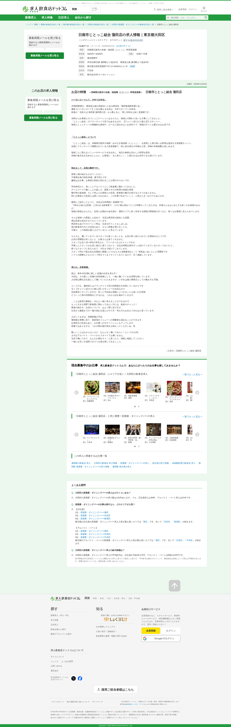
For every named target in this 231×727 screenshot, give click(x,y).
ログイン (171, 630)
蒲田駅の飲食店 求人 (81, 463)
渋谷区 (167, 521)
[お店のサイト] (123, 46)
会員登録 (151, 630)
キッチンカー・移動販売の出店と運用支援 (136, 714)
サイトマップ (97, 702)
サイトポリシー (58, 702)
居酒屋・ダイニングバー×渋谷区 (95, 515)
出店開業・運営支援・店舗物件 (86, 712)
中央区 (190, 540)
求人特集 (47, 17)
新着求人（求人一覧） (60, 615)
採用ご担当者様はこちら (117, 689)
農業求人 (91, 717)
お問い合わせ (56, 666)
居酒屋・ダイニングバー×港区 (94, 512)
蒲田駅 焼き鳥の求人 (122, 466)
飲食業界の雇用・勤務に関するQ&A (111, 636)
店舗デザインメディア (70, 717)
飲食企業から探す (58, 629)
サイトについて (57, 657)
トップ (28, 24)
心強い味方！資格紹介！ (106, 631)
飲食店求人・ (151, 712)
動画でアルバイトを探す (61, 634)
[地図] (132, 66)
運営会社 (54, 671)
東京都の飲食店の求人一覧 (73, 24)
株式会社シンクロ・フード (134, 704)
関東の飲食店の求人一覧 (50, 24)
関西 (95, 598)
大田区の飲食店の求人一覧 (98, 24)
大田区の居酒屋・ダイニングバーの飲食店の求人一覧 (133, 24)
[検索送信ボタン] (206, 17)
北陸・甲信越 (134, 598)
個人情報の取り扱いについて (78, 702)
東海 (102, 598)
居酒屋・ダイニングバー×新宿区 (95, 518)
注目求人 (63, 17)
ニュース (54, 661)
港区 (145, 521)
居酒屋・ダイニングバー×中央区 (95, 537)
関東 (36, 24)
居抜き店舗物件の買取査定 (95, 714)
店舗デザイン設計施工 (121, 712)
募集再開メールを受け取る (45, 55)
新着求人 (30, 17)
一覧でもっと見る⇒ (192, 374)
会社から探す (83, 17)
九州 (109, 598)
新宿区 (177, 521)
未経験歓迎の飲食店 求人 (183, 463)
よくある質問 (67, 661)
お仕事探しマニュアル (105, 627)
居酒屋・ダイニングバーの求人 (134, 463)
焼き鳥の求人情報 (160, 463)
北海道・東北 (119, 598)
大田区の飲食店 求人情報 (105, 463)
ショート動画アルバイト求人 (119, 717)
